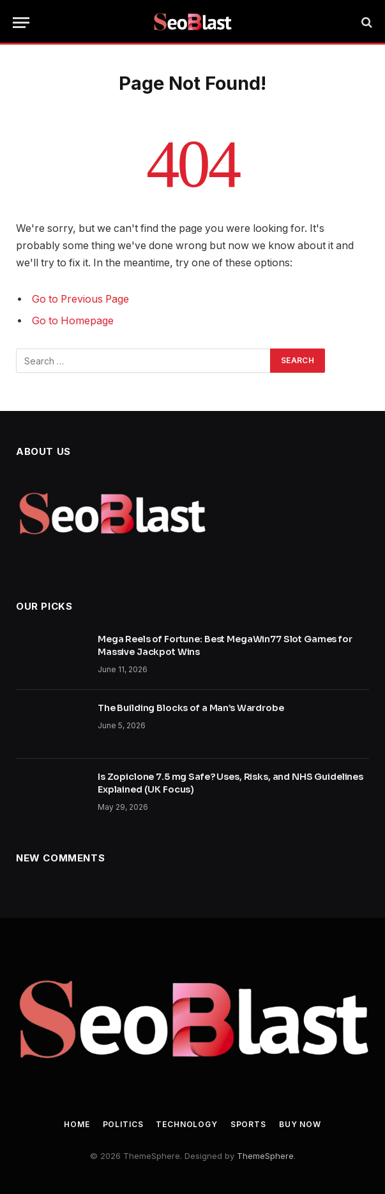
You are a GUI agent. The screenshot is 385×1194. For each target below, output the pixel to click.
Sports (248, 1124)
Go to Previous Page (80, 299)
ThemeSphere (265, 1156)
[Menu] (21, 22)
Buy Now (300, 1124)
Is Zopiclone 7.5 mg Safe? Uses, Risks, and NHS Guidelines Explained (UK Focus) (230, 783)
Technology (186, 1124)
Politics (123, 1124)
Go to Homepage (73, 321)
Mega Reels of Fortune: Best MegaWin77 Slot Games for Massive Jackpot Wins (225, 645)
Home (76, 1124)
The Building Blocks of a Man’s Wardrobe (191, 708)
